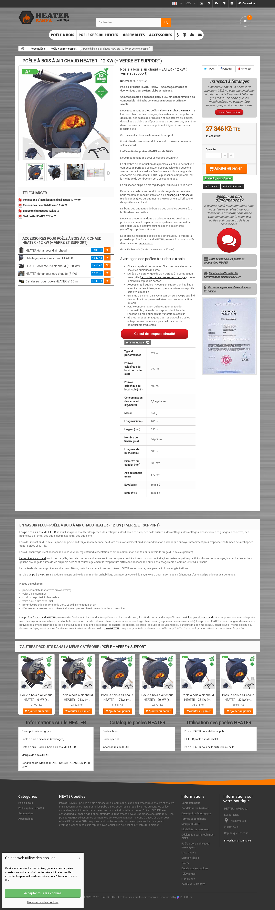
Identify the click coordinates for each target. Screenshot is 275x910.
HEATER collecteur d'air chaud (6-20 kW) (53, 266)
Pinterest (244, 68)
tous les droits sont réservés (141, 897)
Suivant (108, 173)
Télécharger (188, 873)
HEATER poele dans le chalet (201, 739)
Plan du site (188, 879)
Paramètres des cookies (43, 902)
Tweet (209, 68)
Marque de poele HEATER (37, 754)
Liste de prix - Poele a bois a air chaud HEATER (49, 747)
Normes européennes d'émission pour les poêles (227, 294)
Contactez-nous (190, 802)
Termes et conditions (193, 818)
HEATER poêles (72, 796)
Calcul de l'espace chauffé (154, 334)
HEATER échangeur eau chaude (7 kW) (51, 274)
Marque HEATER (190, 824)
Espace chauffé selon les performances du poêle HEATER (222, 280)
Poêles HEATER (68, 802)
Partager (226, 68)
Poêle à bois (62, 35)
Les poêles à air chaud (32, 558)
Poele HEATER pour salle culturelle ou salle (209, 747)
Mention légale (190, 857)
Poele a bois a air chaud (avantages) (43, 739)
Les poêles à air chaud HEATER (37, 532)
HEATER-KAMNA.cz (111, 897)
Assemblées (134, 35)
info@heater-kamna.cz (237, 840)
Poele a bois (110, 731)
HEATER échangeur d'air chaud (46, 250)
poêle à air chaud (232, 191)
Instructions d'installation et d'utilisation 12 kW (52, 199)
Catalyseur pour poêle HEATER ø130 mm (53, 281)
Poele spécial (111, 739)
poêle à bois (211, 191)
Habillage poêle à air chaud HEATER (49, 258)
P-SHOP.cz (184, 897)
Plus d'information (229, 112)
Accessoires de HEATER (117, 747)
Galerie (185, 863)
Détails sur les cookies (194, 868)
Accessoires (160, 35)
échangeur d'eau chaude (199, 617)
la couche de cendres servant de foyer (163, 277)
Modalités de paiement (195, 829)
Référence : (127, 81)
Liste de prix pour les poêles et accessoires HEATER (224, 266)
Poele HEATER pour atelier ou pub (204, 731)
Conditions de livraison (194, 808)
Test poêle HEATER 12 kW (39, 216)
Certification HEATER (193, 884)
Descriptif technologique (36, 731)
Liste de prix (188, 852)
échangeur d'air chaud (180, 194)
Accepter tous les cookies (43, 893)
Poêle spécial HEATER (98, 35)
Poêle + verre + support (63, 48)
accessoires (146, 243)
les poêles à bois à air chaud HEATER (168, 110)
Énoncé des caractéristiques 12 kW (45, 205)
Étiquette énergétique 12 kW (41, 210)
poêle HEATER (40, 574)
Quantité (210, 149)
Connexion (248, 3)
